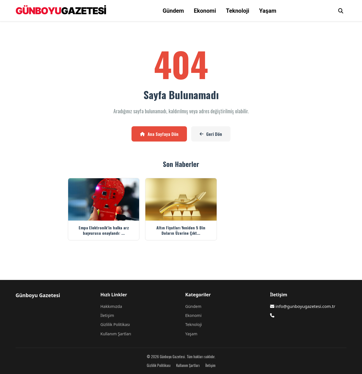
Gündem (173, 10)
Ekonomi (205, 10)
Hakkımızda (111, 306)
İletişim (107, 315)
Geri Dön (211, 134)
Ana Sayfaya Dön (159, 134)
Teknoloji (237, 10)
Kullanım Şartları (115, 333)
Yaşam (267, 10)
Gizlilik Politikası (115, 324)
